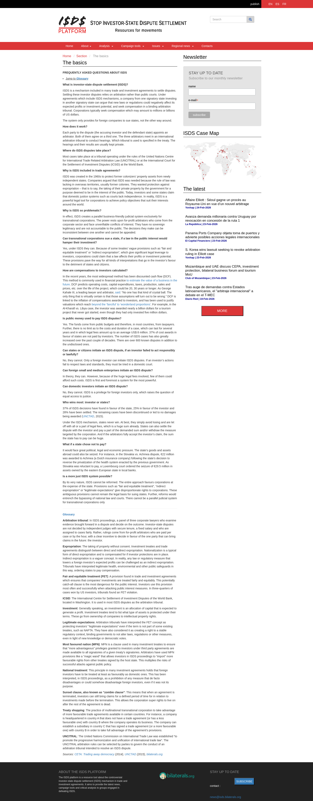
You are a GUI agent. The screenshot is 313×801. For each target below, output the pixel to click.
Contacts (207, 46)
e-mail (193, 100)
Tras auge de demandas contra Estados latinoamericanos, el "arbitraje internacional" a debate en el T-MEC (219, 291)
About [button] (86, 46)
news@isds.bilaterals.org (225, 797)
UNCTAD (88, 416)
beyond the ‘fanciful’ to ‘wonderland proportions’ (121, 304)
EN (270, 4)
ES (277, 4)
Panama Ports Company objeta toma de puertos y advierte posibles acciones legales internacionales (222, 235)
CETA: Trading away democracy (94, 754)
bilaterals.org (154, 754)
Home (69, 46)
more (222, 311)
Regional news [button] (183, 46)
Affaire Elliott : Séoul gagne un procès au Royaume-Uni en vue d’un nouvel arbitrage (217, 202)
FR (284, 4)
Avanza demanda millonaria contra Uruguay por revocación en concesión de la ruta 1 (220, 218)
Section (81, 56)
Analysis (106, 46)
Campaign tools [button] (132, 46)
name (192, 86)
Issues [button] (158, 46)
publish (255, 4)
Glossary (82, 78)
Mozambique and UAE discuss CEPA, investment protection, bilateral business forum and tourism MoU (222, 270)
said (117, 292)
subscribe (244, 781)
